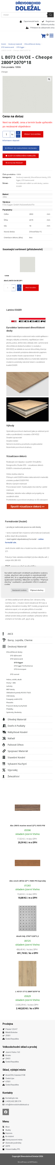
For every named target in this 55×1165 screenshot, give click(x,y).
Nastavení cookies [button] (19, 590)
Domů (3, 44)
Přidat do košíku (32, 134)
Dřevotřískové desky (32, 44)
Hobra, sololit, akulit (14, 679)
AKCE (10, 633)
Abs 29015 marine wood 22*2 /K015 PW (27, 825)
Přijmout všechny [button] (36, 590)
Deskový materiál (15, 44)
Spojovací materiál (18, 751)
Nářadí (11, 738)
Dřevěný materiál (17, 719)
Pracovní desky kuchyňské (16, 706)
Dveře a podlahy (16, 725)
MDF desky (10, 689)
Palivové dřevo (16, 744)
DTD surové (14, 674)
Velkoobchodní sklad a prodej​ (20, 1046)
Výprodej (12, 770)
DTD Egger (20, 47)
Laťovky (9, 686)
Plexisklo (9, 702)
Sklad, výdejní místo (14, 1069)
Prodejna (8, 1023)
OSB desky (10, 696)
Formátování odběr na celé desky (29, 183)
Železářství (13, 776)
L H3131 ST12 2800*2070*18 (27, 991)
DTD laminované (7, 47)
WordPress (22, 1162)
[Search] (50, 14)
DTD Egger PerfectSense (23, 666)
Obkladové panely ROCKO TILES (18, 692)
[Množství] (6, 134)
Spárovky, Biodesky (14, 712)
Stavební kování (16, 757)
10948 (6, 276)
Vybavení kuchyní (17, 763)
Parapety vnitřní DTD (14, 699)
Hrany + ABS (11, 683)
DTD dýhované (16, 655)
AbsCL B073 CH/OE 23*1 (13, 281)
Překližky (9, 709)
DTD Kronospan (20, 669)
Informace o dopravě (11, 141)
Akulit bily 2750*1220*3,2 (27, 936)
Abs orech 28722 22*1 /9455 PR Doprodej (27, 881)
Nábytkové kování (17, 732)
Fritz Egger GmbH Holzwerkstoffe (18, 204)
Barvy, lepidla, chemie (20, 640)
